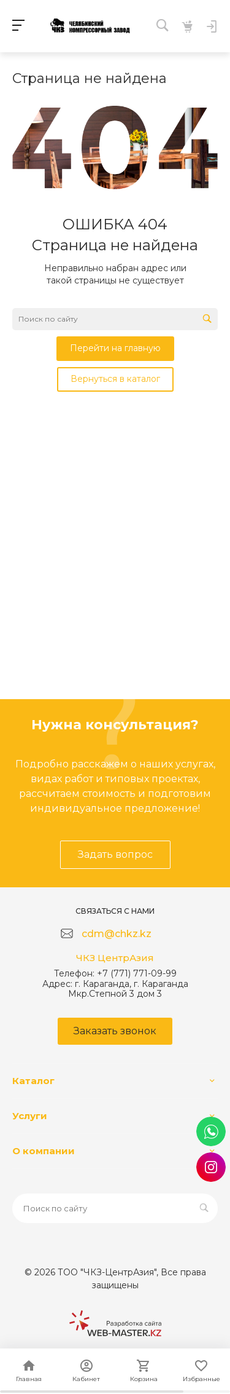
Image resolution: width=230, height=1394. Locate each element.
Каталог (33, 1081)
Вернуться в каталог (115, 378)
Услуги (29, 1116)
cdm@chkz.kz (116, 934)
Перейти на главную (115, 348)
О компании (43, 1151)
